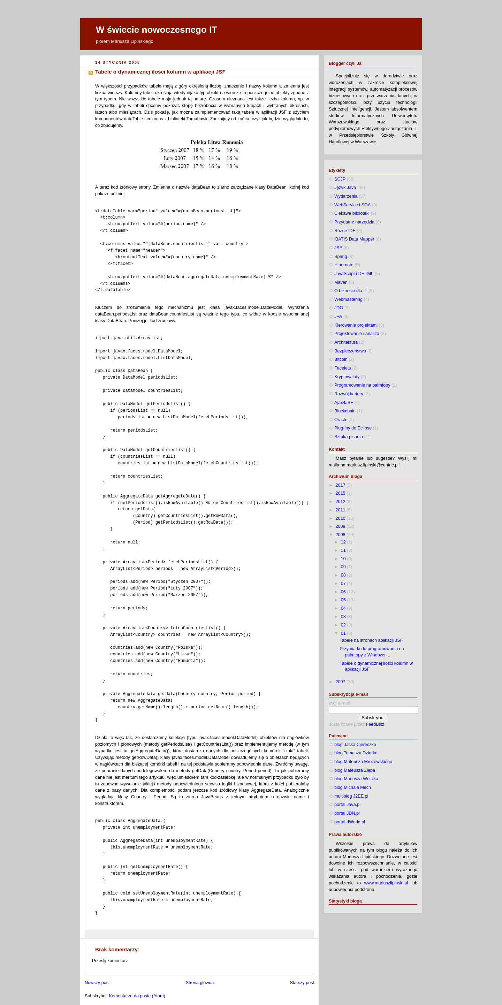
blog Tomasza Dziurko (356, 753)
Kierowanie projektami (356, 325)
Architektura (346, 342)
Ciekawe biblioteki (352, 213)
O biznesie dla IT (350, 290)
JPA (338, 316)
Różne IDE (345, 230)
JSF (338, 247)
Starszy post (302, 982)
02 (344, 625)
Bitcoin (341, 359)
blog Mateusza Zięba (354, 770)
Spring (340, 256)
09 (344, 566)
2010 (341, 518)
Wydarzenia (345, 196)
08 (344, 575)
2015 (341, 493)
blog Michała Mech (352, 787)
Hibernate (343, 264)
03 (344, 616)
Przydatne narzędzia (354, 222)
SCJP (339, 179)
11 (344, 550)
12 (344, 542)
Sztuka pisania (348, 436)
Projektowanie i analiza (356, 333)
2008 (341, 534)
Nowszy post (97, 982)
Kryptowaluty (346, 376)
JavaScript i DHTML (353, 273)
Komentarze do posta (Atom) (137, 995)
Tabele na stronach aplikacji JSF (371, 640)
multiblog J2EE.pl (351, 796)
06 (344, 591)
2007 (341, 681)
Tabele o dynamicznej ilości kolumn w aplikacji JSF (160, 72)
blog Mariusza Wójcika (356, 778)
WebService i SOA (352, 205)
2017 (341, 485)
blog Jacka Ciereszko (355, 744)
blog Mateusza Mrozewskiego (363, 761)
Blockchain (345, 411)
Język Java (345, 187)
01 (344, 633)
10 (344, 558)
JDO (338, 307)
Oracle (340, 419)
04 (344, 608)
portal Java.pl (347, 804)
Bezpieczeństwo (350, 351)
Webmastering (348, 299)
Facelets (342, 368)
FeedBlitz (375, 724)
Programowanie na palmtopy (362, 385)
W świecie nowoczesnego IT (156, 29)
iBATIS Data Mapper (354, 239)
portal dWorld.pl (349, 822)
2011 (341, 510)
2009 (341, 526)
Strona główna (200, 982)
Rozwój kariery (348, 393)
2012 (341, 501)
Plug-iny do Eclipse (353, 428)
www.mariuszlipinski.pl (386, 883)
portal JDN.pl (347, 813)
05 (344, 599)
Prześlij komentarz (110, 960)
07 (344, 583)
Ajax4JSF (343, 402)
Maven (341, 282)
